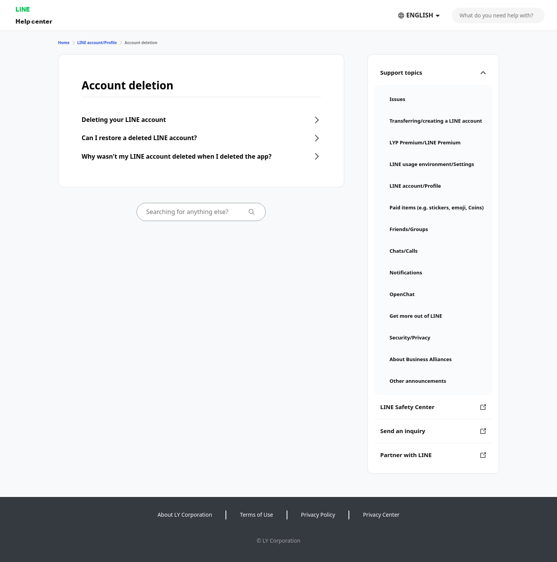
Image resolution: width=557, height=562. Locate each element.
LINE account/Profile (97, 42)
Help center (33, 21)
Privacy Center (381, 514)
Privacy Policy (318, 514)
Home (64, 42)
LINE (22, 9)
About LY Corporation (184, 514)
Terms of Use (256, 514)
